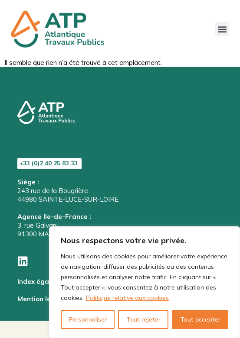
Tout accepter (200, 319)
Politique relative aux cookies (127, 298)
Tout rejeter (143, 319)
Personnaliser (88, 319)
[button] (222, 26)
